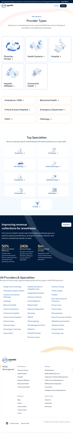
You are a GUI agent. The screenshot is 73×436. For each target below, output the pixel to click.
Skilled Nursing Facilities (60, 321)
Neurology (31, 313)
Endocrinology (8, 321)
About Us (48, 400)
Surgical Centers (58, 329)
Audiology (7, 301)
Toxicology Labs (57, 333)
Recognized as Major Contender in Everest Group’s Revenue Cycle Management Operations (31, 1)
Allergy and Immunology (12, 287)
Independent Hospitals (36, 293)
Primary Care (56, 305)
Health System (22, 373)
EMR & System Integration (53, 383)
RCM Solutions (49, 370)
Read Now (66, 225)
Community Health (24, 387)
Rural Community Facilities (61, 317)
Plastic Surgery (57, 291)
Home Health (8, 333)
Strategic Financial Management (55, 390)
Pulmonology (56, 309)
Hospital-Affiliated (23, 380)
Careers (56, 6)
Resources (20, 396)
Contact (63, 6)
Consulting (48, 387)
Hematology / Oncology (12, 329)
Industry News (22, 406)
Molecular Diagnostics (36, 309)
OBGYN (30, 317)
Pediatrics (31, 329)
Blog (19, 400)
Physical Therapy (58, 287)
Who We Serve (22, 366)
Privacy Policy (14, 423)
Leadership (48, 403)
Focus (19, 413)
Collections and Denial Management (56, 377)
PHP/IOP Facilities (34, 333)
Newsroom (48, 406)
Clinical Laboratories (11, 309)
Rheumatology (57, 313)
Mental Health (33, 305)
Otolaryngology (33, 321)
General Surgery (9, 325)
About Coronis (49, 396)
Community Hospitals (11, 313)
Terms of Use (25, 423)
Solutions (47, 366)
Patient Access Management (54, 380)
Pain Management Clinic (36, 325)
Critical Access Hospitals (12, 317)
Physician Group (34, 337)
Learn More (64, 1)
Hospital (20, 377)
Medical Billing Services (52, 373)
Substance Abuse (58, 325)
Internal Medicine (34, 301)
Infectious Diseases (35, 297)
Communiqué (22, 410)
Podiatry (55, 295)
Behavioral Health (9, 305)
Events (20, 403)
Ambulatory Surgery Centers (13, 291)
